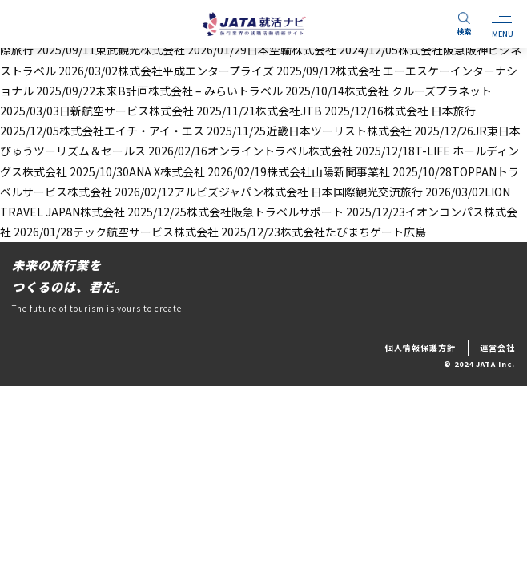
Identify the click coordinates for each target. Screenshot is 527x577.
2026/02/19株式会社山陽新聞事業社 (298, 171)
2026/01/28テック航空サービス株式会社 (116, 232)
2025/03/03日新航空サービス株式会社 (97, 111)
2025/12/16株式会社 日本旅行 (400, 111)
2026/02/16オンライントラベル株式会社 (250, 151)
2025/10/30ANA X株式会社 (137, 171)
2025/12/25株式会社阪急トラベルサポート (235, 212)
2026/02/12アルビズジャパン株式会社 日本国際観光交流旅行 (269, 192)
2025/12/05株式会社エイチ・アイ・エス (102, 131)
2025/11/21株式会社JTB (259, 111)
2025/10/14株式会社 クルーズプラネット (388, 91)
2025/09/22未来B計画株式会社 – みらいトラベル (159, 91)
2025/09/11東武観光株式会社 (110, 50)
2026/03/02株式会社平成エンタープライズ (166, 71)
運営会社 (497, 347)
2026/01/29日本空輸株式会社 (261, 50)
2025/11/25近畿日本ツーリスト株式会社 (309, 131)
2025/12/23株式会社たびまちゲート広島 (323, 232)
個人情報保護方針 (420, 347)
